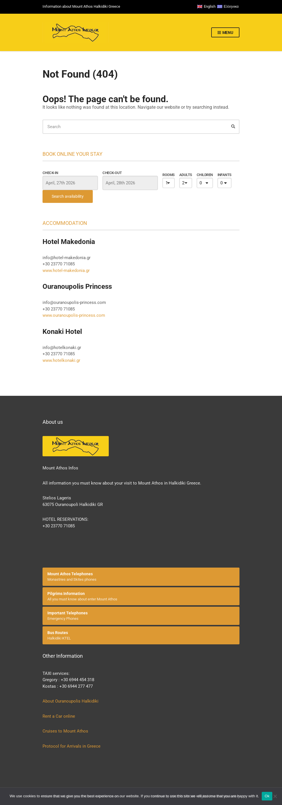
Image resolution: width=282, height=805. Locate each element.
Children (205, 175)
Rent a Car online (59, 716)
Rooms (168, 175)
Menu (225, 32)
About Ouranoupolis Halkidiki (70, 701)
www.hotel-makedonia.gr (66, 270)
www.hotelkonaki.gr (61, 360)
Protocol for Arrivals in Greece (71, 746)
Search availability (68, 196)
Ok (267, 796)
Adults (185, 175)
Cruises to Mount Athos (65, 731)
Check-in (50, 173)
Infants (224, 175)
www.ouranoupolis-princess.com (74, 315)
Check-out (112, 173)
